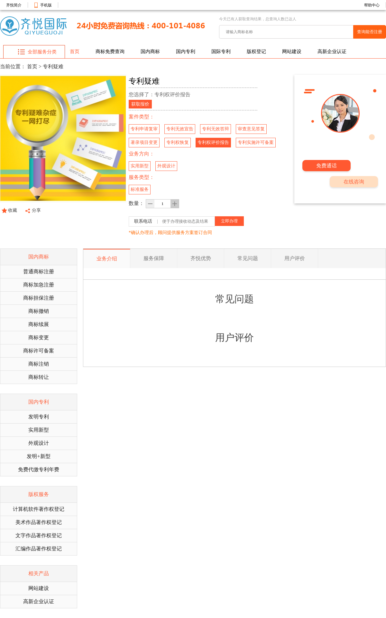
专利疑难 (53, 66)
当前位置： (13, 66)
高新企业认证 (331, 51)
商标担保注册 (38, 298)
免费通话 (326, 165)
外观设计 (38, 443)
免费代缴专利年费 (38, 469)
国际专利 (221, 51)
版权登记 (256, 51)
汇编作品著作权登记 (38, 548)
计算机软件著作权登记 (38, 509)
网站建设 (291, 51)
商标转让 (38, 377)
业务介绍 (106, 258)
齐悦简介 (14, 5)
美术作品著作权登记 (38, 522)
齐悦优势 (200, 258)
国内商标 (150, 51)
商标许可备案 (38, 350)
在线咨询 (354, 181)
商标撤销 (38, 311)
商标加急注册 (38, 284)
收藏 (12, 210)
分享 (36, 210)
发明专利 (38, 416)
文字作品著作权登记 (38, 535)
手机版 (46, 5)
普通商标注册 (38, 271)
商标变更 (38, 337)
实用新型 (38, 430)
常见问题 (247, 258)
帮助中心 (372, 5)
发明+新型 (38, 456)
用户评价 (294, 258)
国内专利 (185, 51)
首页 (74, 51)
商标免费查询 (110, 51)
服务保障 (153, 258)
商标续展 (38, 324)
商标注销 (38, 364)
